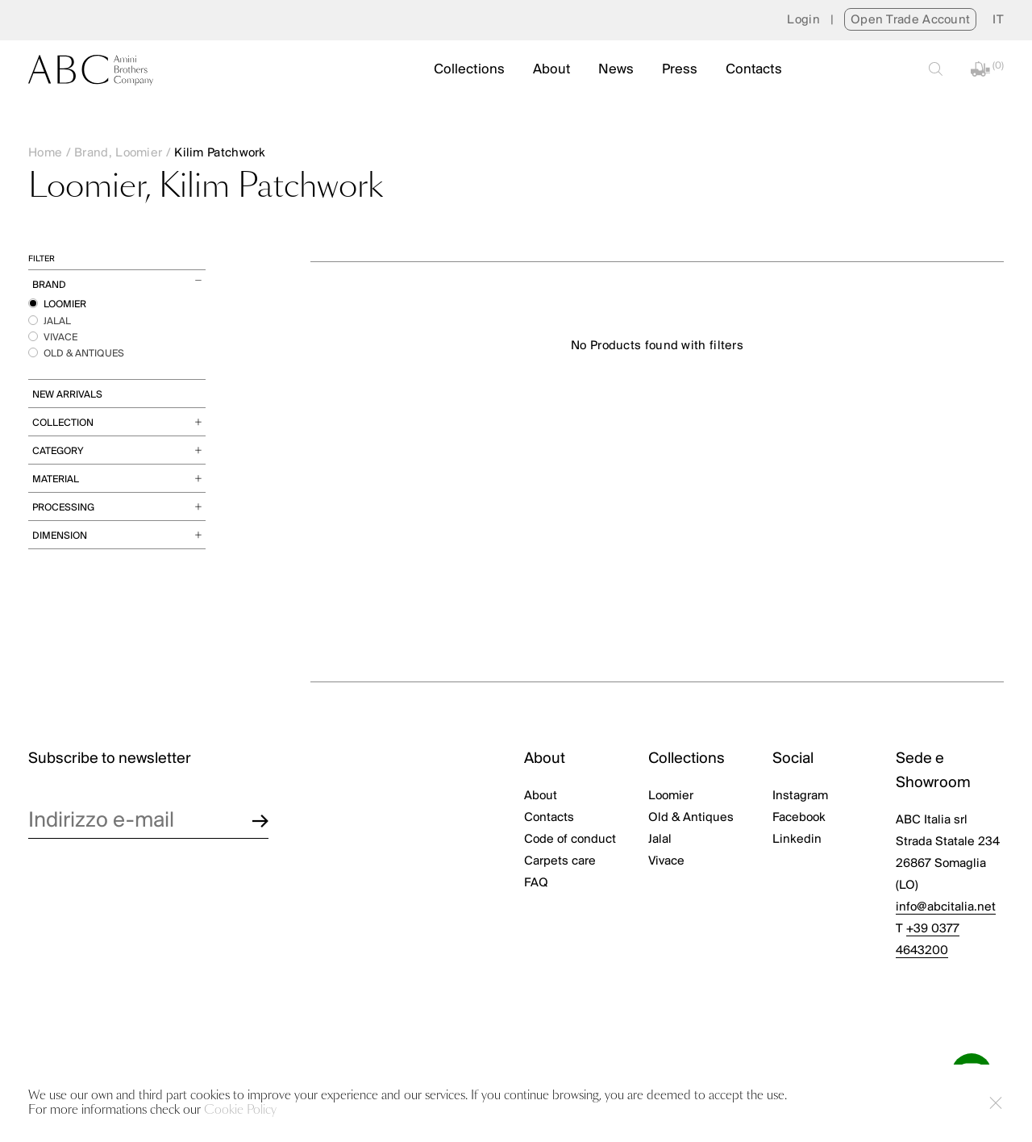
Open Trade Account (910, 20)
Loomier (670, 796)
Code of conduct (570, 839)
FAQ (536, 883)
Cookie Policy (240, 1110)
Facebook (799, 817)
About (551, 69)
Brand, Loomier (118, 153)
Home (45, 153)
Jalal (660, 839)
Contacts (754, 69)
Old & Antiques (691, 817)
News (616, 69)
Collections (469, 69)
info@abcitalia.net (946, 907)
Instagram (800, 796)
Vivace (666, 861)
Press (679, 69)
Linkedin (797, 839)
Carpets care (560, 861)
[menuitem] (998, 20)
